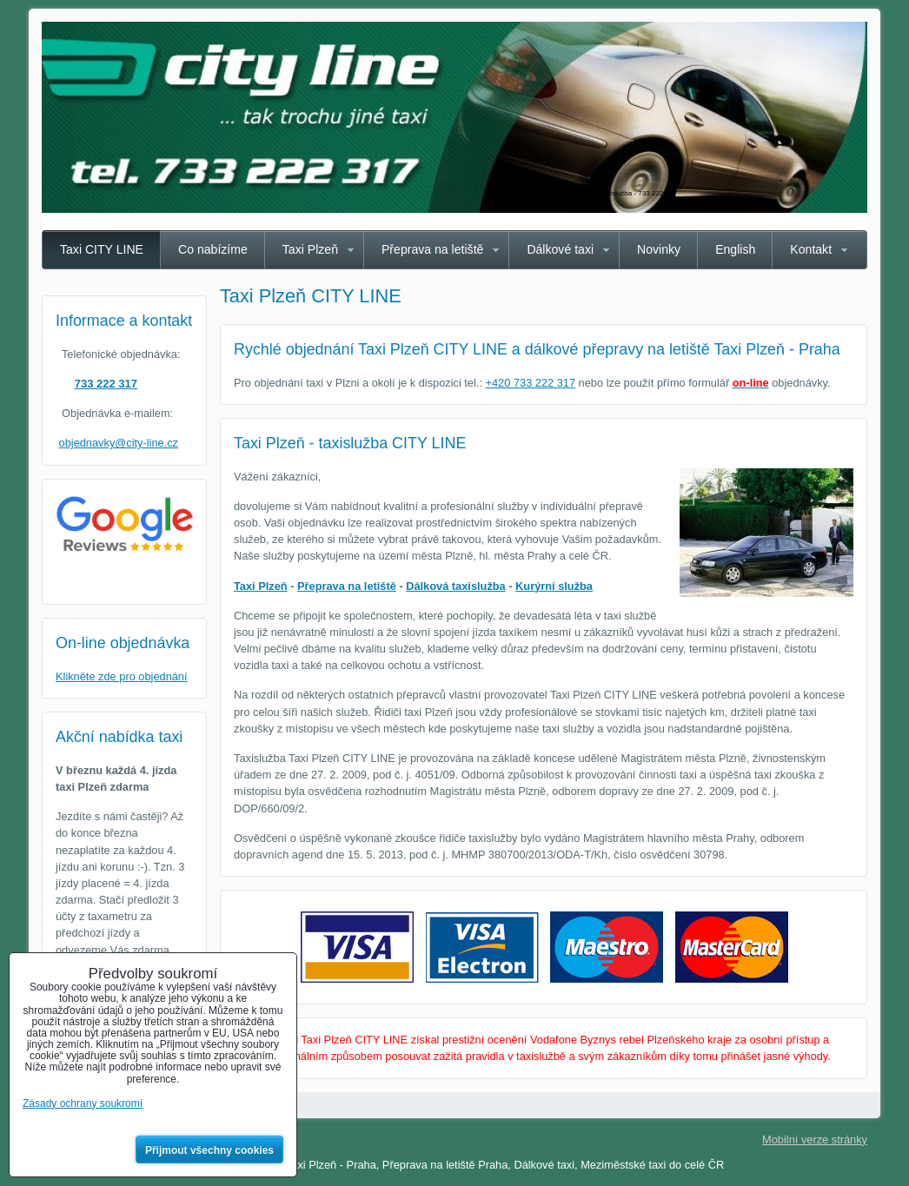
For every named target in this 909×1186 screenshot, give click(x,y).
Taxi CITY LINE (101, 249)
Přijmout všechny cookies (209, 1150)
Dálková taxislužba (456, 586)
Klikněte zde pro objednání (122, 676)
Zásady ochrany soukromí (83, 1103)
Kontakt (811, 249)
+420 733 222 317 (531, 382)
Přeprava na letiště (432, 249)
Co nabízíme (213, 249)
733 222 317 (106, 383)
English (735, 249)
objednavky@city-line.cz (118, 442)
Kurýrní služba (554, 586)
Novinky (658, 249)
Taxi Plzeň (310, 249)
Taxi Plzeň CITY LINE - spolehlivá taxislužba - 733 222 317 (586, 193)
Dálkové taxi (560, 249)
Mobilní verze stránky (814, 1139)
